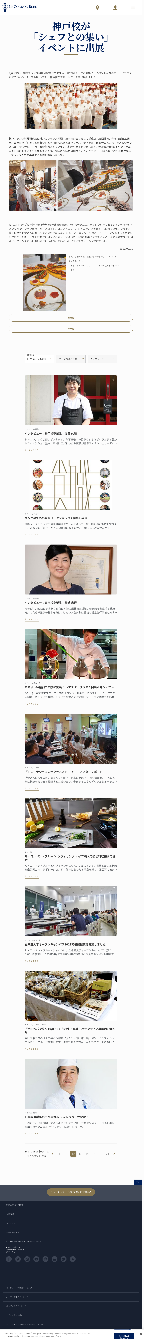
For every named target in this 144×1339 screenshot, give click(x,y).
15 (93, 1154)
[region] (72, 1334)
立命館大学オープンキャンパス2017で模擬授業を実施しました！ (66, 946)
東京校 (71, 317)
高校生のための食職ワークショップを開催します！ (57, 520)
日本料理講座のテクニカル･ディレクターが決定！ (57, 1119)
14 (86, 1154)
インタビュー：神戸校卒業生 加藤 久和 (51, 436)
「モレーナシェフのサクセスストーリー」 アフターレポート (63, 774)
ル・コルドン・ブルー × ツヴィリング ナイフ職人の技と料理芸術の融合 (70, 860)
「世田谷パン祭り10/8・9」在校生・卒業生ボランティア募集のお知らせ (70, 1033)
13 (80, 1154)
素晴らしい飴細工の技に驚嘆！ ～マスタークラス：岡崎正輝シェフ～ (69, 689)
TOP (138, 1182)
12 (73, 1154)
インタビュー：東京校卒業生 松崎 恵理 (51, 605)
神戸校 (71, 328)
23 (107, 1154)
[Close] (141, 1334)
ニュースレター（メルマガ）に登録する (71, 1192)
